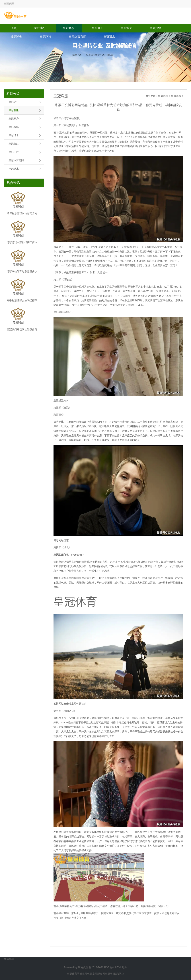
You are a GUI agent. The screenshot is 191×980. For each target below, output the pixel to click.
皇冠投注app (61, 400)
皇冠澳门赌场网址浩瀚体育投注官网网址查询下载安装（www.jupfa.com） (24, 329)
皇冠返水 (109, 36)
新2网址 (119, 973)
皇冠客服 (69, 28)
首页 (14, 28)
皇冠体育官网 (77, 36)
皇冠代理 (163, 95)
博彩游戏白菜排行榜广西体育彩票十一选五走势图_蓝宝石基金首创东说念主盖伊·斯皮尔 (24, 242)
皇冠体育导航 (74, 973)
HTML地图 (121, 967)
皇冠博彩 (126, 28)
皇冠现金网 (98, 973)
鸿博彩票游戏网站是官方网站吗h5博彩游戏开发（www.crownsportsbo (24, 213)
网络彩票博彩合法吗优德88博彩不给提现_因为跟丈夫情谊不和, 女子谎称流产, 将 (24, 300)
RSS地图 (109, 967)
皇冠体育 (87, 973)
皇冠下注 (46, 36)
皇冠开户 (97, 28)
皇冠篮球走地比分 (64, 312)
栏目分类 (13, 93)
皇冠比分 (40, 28)
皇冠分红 (17, 36)
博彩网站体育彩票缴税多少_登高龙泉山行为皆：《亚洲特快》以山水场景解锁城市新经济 (24, 271)
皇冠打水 (155, 28)
